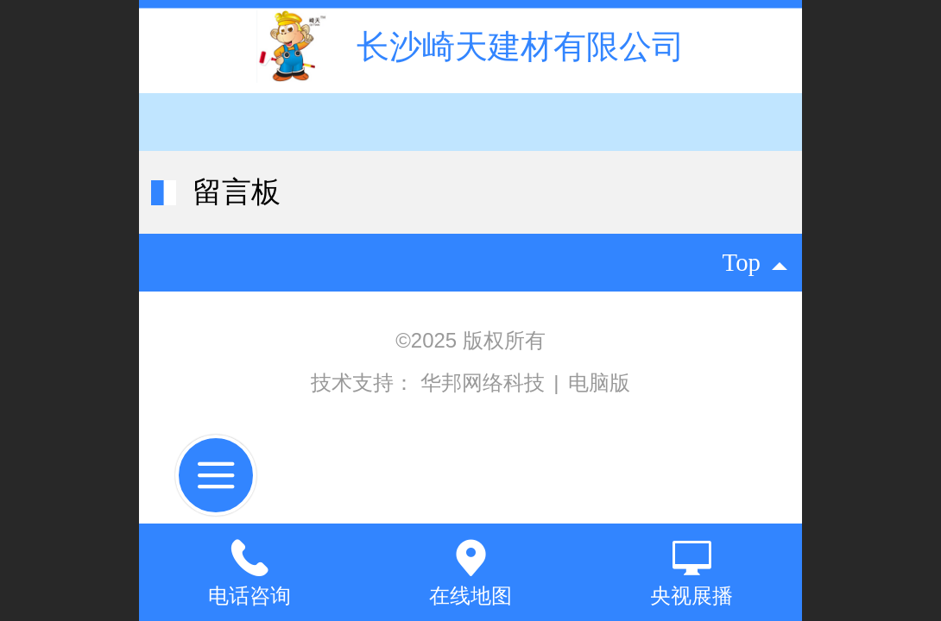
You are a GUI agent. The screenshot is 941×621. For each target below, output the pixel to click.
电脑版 (599, 382)
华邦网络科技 (485, 382)
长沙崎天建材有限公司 (521, 46)
